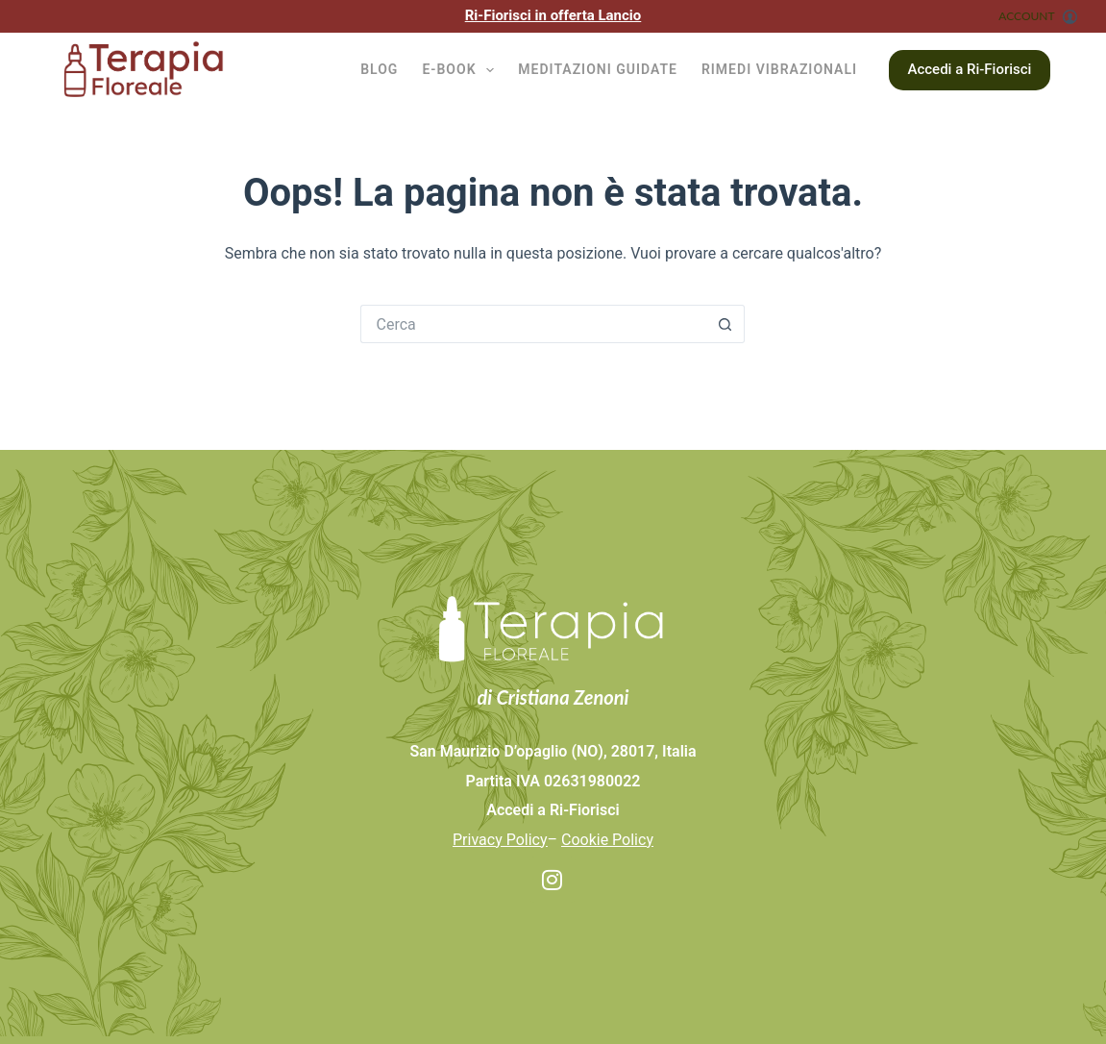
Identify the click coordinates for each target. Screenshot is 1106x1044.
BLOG (379, 69)
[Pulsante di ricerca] (725, 324)
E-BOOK (462, 70)
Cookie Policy (607, 840)
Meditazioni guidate (597, 69)
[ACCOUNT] (1037, 16)
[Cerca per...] (533, 324)
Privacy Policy (500, 840)
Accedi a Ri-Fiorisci (970, 69)
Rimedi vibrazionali (779, 69)
